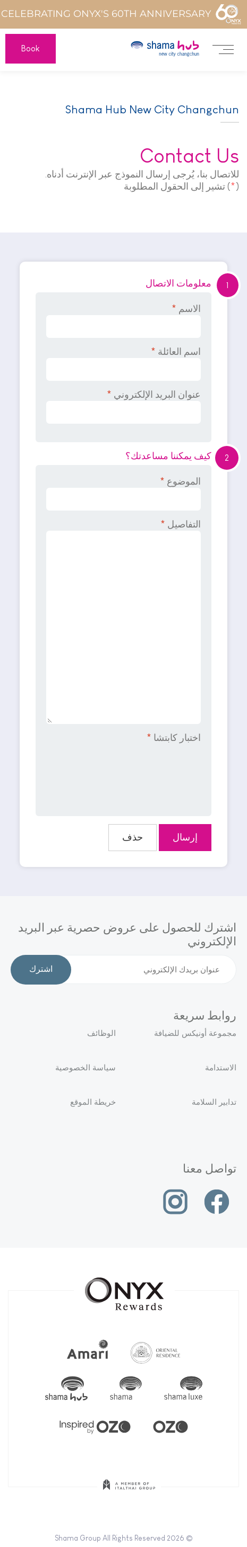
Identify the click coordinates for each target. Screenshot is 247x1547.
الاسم (123, 320)
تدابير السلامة (214, 1101)
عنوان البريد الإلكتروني (123, 406)
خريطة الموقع (93, 1101)
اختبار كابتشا (174, 737)
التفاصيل (123, 621)
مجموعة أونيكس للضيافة (195, 1033)
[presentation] (120, 772)
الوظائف (101, 1033)
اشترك (41, 970)
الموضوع (123, 493)
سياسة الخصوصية (85, 1067)
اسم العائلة (123, 363)
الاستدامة (220, 1067)
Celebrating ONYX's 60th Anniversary (121, 14)
